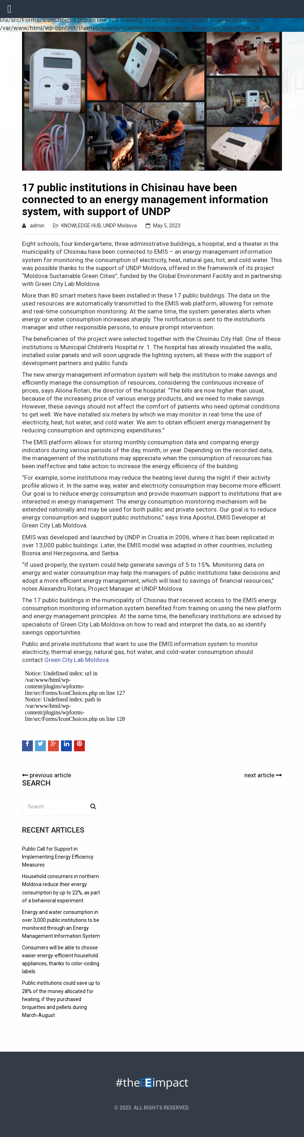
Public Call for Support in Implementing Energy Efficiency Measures (58, 857)
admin (37, 225)
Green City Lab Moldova (76, 659)
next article (263, 775)
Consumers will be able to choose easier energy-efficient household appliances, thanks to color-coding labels (60, 959)
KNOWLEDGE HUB (81, 225)
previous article (46, 775)
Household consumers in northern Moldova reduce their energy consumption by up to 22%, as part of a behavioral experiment (61, 888)
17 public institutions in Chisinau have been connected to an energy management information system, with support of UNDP (145, 199)
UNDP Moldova (120, 225)
